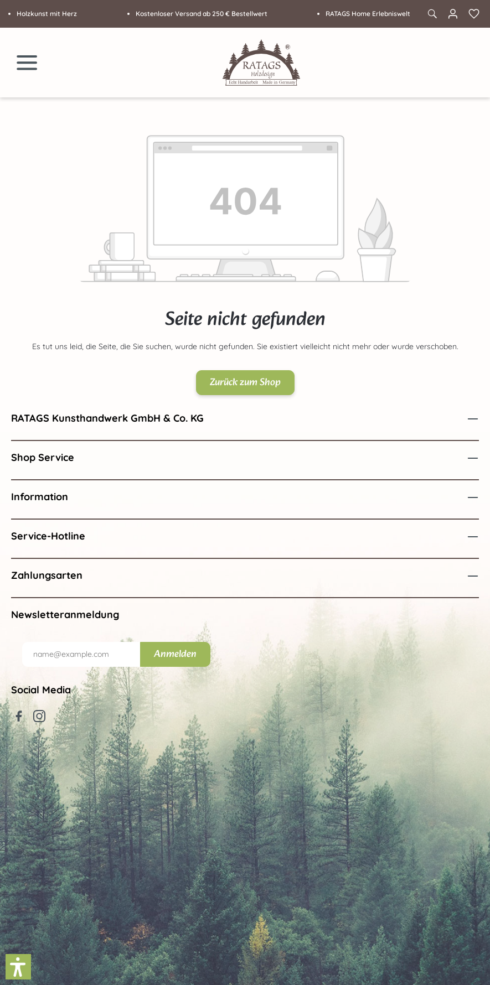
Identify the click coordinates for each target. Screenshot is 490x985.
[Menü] (27, 62)
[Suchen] (431, 14)
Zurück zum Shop (245, 382)
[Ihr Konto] (452, 14)
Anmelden (175, 654)
